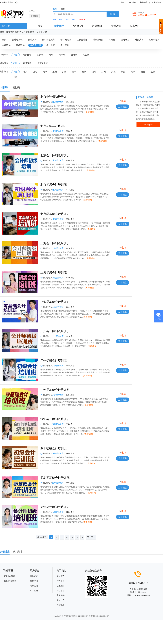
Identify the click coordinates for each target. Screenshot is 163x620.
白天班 (40, 55)
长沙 (123, 72)
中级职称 (6, 45)
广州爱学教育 (57, 336)
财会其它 (139, 39)
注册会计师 (82, 39)
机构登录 (34, 576)
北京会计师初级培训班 (55, 155)
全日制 (74, 55)
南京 (133, 72)
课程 (55, 9)
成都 (153, 72)
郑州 (104, 72)
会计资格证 (65, 39)
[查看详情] (89, 112)
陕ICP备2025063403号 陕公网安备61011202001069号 (91, 616)
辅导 (73, 19)
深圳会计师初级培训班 (55, 419)
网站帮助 (61, 591)
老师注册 (34, 586)
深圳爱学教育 (57, 424)
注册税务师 (154, 39)
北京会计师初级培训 (53, 96)
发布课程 (132, 2)
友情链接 (61, 595)
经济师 (112, 39)
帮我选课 (148, 124)
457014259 (142, 589)
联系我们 (61, 586)
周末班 (62, 55)
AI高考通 (82, 19)
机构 (63, 9)
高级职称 (20, 45)
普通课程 (27, 63)
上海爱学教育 (57, 248)
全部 (4, 39)
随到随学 (27, 55)
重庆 (54, 72)
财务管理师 (98, 39)
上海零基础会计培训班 (55, 302)
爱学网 (9, 32)
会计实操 (32, 39)
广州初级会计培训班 (53, 360)
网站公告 (61, 600)
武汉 (113, 72)
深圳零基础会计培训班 (55, 477)
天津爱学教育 (57, 512)
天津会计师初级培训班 (55, 507)
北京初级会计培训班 (53, 126)
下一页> (91, 537)
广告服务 (61, 581)
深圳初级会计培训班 (53, 448)
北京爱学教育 (57, 102)
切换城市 (34, 16)
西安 (143, 72)
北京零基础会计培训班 (55, 214)
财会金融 (30, 32)
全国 (15, 77)
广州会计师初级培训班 (55, 331)
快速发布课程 (9, 576)
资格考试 (19, 32)
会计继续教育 (48, 39)
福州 (94, 72)
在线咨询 (158, 319)
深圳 (74, 72)
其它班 (86, 55)
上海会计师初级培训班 (55, 243)
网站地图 (61, 605)
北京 (25, 72)
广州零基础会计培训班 (55, 389)
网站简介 (61, 576)
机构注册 (34, 581)
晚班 (51, 55)
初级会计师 (41, 32)
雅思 (60, 19)
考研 (54, 19)
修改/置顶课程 (9, 581)
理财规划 (125, 39)
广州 (64, 72)
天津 (45, 72)
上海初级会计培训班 (53, 272)
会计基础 (64, 45)
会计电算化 (17, 39)
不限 (15, 55)
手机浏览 (157, 2)
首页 (122, 2)
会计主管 (50, 45)
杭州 (84, 72)
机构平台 (143, 2)
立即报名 (122, 107)
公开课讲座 (42, 63)
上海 (35, 72)
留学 (67, 19)
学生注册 (34, 591)
